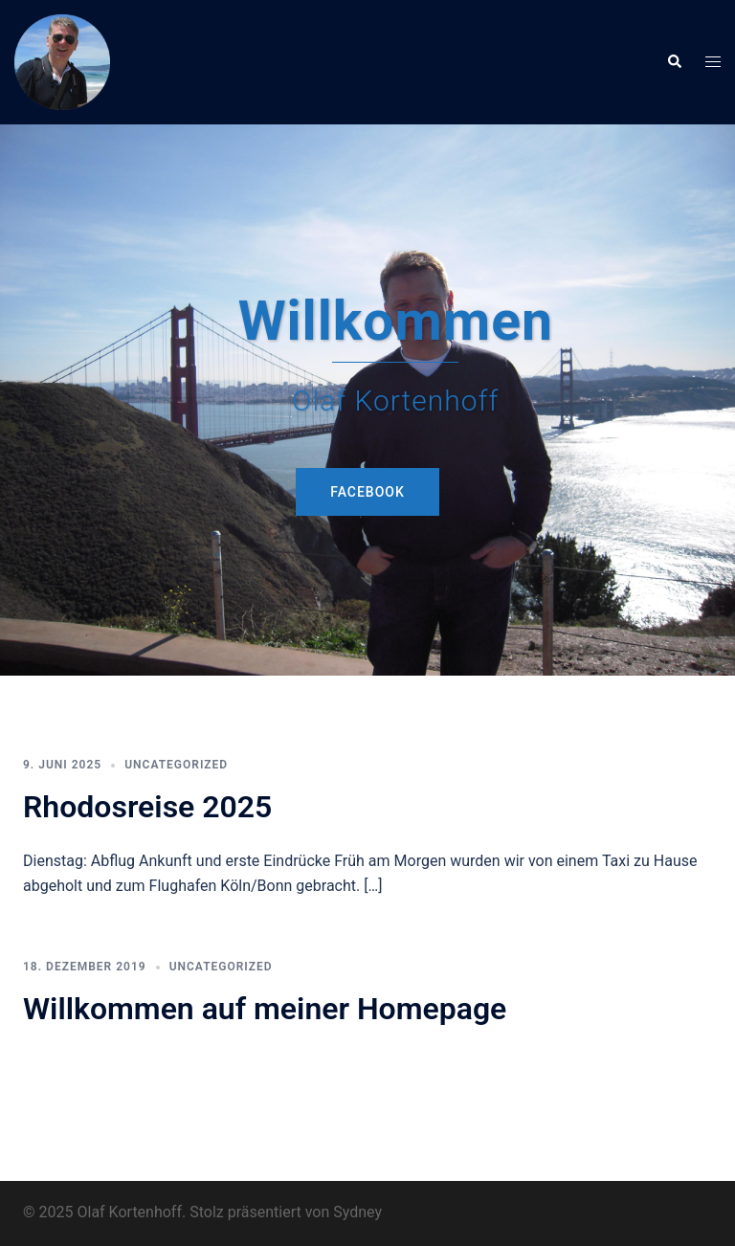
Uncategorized (176, 764)
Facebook (367, 492)
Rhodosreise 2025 (147, 807)
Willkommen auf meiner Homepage (264, 1008)
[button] (673, 62)
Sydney (357, 1212)
